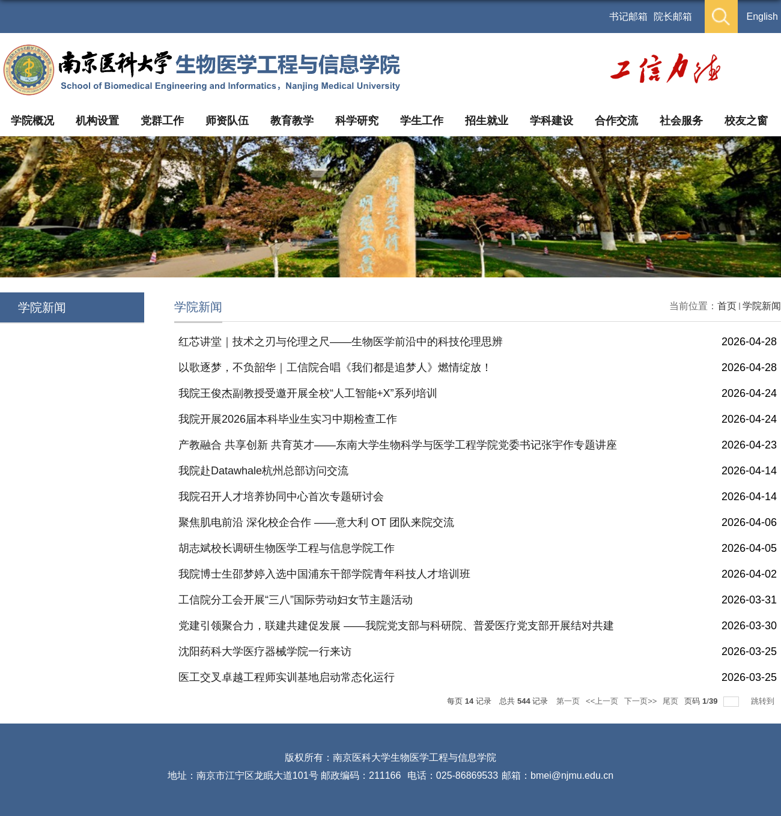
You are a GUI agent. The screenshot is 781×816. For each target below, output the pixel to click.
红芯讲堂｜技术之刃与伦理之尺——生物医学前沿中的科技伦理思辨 (340, 342)
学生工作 (421, 121)
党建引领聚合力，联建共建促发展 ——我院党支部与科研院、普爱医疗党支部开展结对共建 (396, 626)
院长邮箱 (673, 16)
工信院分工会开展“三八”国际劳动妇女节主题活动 (295, 600)
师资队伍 (227, 121)
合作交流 (616, 121)
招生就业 (486, 121)
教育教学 (292, 121)
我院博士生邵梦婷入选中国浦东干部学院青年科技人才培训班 (324, 574)
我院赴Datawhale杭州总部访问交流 (263, 471)
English (762, 16)
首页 (727, 306)
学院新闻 (762, 306)
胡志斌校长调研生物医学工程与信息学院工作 (286, 548)
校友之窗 (746, 121)
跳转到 (764, 701)
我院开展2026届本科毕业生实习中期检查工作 (287, 419)
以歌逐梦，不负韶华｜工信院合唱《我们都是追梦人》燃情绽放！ (335, 367)
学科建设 (551, 121)
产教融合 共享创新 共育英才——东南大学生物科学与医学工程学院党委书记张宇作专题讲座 (397, 445)
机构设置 (97, 121)
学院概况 (32, 121)
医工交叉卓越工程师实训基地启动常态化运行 (286, 677)
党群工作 (162, 121)
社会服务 (681, 121)
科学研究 (356, 121)
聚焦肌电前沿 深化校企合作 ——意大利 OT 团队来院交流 (316, 522)
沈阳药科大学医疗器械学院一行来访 (264, 651)
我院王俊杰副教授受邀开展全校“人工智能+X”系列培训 (307, 393)
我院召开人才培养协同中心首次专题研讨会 (281, 497)
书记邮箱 (628, 16)
